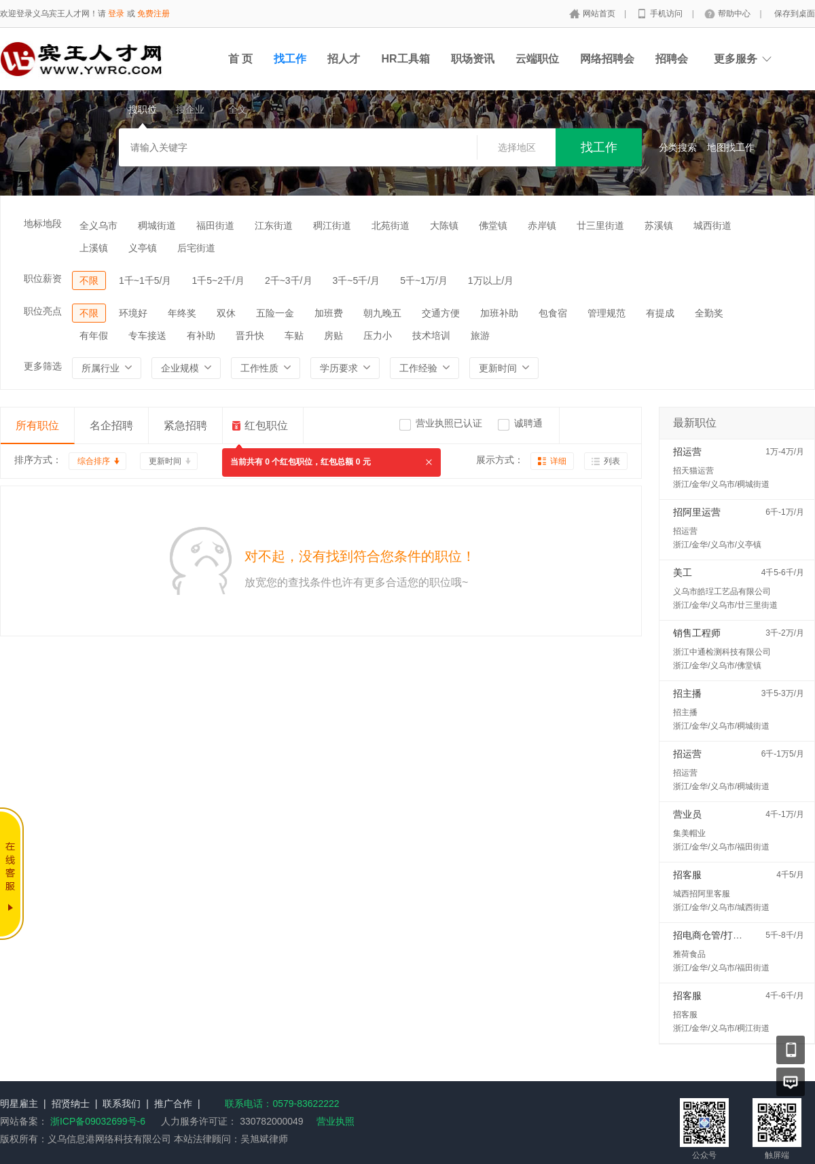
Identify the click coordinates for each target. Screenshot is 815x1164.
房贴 (333, 335)
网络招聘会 (607, 59)
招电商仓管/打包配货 (717, 935)
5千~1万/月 (424, 280)
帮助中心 (735, 13)
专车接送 (147, 335)
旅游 (480, 335)
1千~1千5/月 (145, 280)
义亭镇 (142, 247)
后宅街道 (196, 247)
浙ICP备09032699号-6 (97, 1121)
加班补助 (499, 313)
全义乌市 (98, 225)
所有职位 (37, 425)
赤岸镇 (542, 225)
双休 (226, 313)
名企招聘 (111, 425)
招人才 (343, 59)
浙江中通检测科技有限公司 (722, 652)
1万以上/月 (491, 280)
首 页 (240, 59)
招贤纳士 (71, 1103)
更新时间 (165, 461)
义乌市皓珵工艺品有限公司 (722, 591)
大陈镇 (444, 225)
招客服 (687, 874)
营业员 (687, 814)
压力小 (377, 335)
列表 (612, 461)
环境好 (133, 313)
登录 (116, 13)
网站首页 (600, 13)
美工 (682, 572)
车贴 (294, 335)
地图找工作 (731, 147)
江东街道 (274, 225)
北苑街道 (391, 225)
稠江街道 (332, 225)
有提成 (660, 313)
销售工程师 (697, 633)
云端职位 (537, 59)
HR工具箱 (405, 59)
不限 (88, 280)
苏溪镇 (659, 225)
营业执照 (335, 1121)
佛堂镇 (493, 225)
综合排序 (93, 461)
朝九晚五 (382, 313)
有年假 (93, 335)
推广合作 (173, 1103)
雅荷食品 (689, 954)
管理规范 (606, 313)
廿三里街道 (600, 225)
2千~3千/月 (288, 280)
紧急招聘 (185, 425)
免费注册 (153, 13)
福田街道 (215, 225)
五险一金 (275, 313)
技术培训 (431, 335)
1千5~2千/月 (218, 280)
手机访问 (667, 13)
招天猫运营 (693, 470)
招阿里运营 (697, 512)
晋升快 (250, 335)
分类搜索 (678, 147)
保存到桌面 (794, 13)
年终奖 (182, 313)
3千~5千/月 (356, 280)
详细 (558, 461)
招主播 (687, 693)
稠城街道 (157, 225)
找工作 (290, 59)
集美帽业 (689, 833)
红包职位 (266, 425)
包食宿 (553, 313)
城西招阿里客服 (701, 893)
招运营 (687, 451)
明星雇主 (19, 1103)
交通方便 (441, 313)
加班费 (328, 313)
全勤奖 (709, 313)
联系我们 (122, 1103)
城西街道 (712, 225)
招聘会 (671, 59)
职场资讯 (472, 59)
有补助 (201, 335)
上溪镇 (93, 247)
